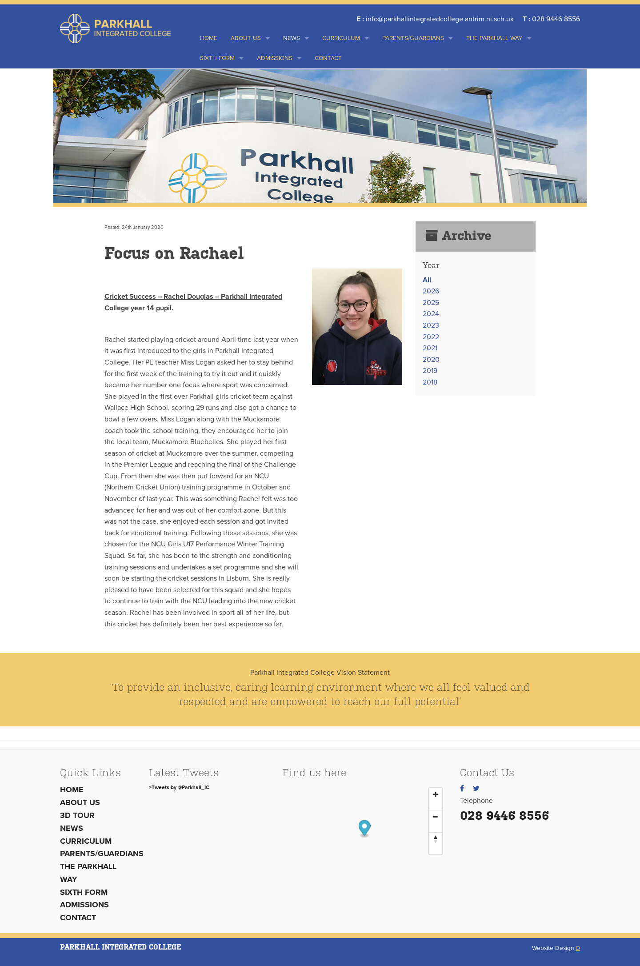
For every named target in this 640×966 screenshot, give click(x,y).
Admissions (274, 58)
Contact (328, 58)
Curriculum (341, 38)
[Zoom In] (435, 794)
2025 (431, 302)
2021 (430, 348)
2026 (431, 291)
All (427, 280)
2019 (430, 370)
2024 (431, 313)
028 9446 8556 (504, 815)
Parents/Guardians (413, 38)
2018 (430, 382)
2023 (431, 325)
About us (246, 38)
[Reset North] (435, 839)
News (291, 38)
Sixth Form (217, 58)
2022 (431, 337)
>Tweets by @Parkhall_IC (179, 787)
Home (208, 38)
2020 (431, 359)
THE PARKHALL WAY (494, 38)
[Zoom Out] (435, 816)
